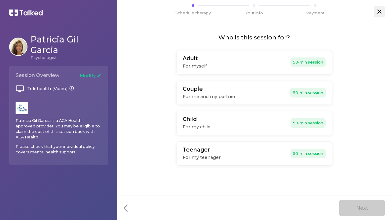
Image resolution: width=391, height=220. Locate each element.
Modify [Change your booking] (91, 76)
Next (362, 208)
